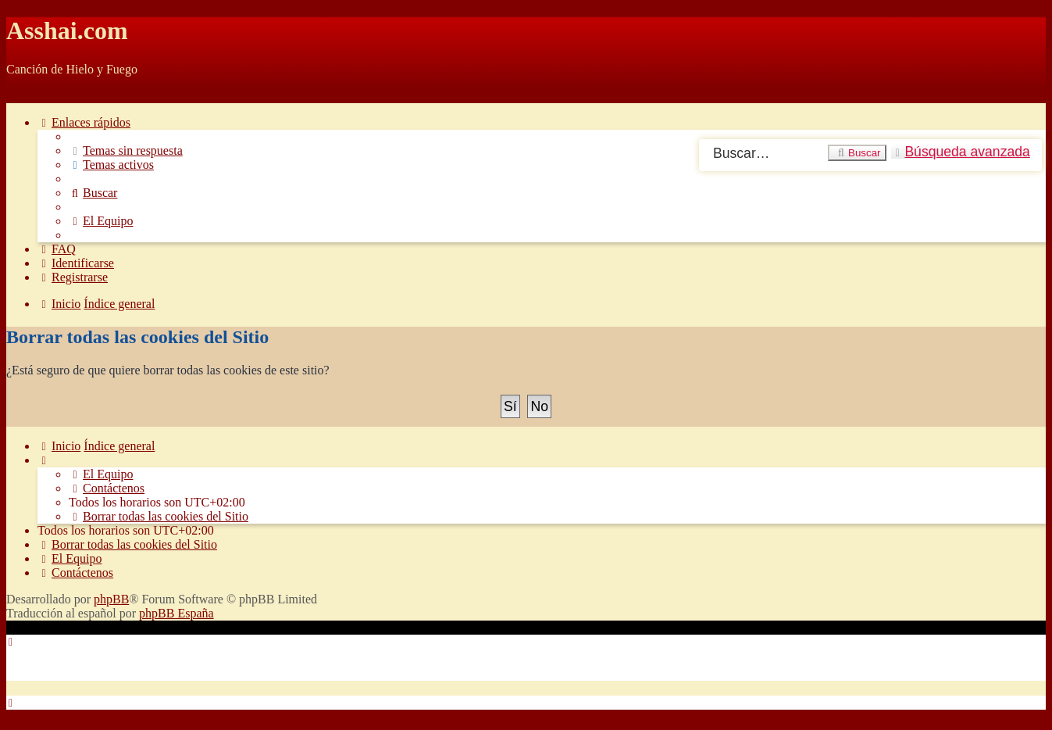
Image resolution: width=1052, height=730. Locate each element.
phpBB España (176, 613)
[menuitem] (126, 150)
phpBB (111, 599)
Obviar (23, 95)
